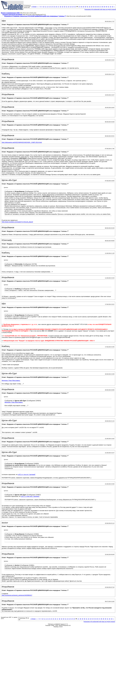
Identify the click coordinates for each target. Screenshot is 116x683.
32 (89, 6)
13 (50, 6)
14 (52, 6)
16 (56, 6)
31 (87, 6)
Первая (33, 6)
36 (98, 6)
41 (108, 6)
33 (91, 6)
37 (100, 6)
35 (96, 6)
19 (62, 6)
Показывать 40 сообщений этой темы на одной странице (99, 621)
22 (68, 6)
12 (48, 6)
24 (73, 6)
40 (106, 6)
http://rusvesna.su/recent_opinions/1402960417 (17, 595)
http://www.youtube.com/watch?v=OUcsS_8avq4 (17, 222)
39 (104, 6)
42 (110, 6)
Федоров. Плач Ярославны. (11, 380)
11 (45, 6)
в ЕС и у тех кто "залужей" (26, 474)
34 (93, 6)
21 (66, 6)
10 (43, 6)
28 (81, 6)
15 (54, 6)
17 (58, 6)
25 (75, 6)
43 (112, 6)
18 (60, 6)
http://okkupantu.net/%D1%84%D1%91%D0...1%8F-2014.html (22, 142)
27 (79, 6)
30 (85, 6)
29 (83, 6)
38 (102, 6)
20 (64, 6)
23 (71, 6)
